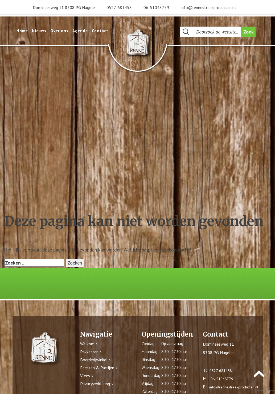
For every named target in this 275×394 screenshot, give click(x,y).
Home (22, 30)
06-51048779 (156, 7)
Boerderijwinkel (94, 359)
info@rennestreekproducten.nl (208, 7)
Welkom (87, 343)
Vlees (85, 375)
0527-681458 (119, 7)
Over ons (59, 30)
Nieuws (39, 30)
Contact (100, 30)
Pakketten (89, 351)
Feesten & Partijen (97, 367)
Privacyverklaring (95, 383)
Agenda (80, 30)
